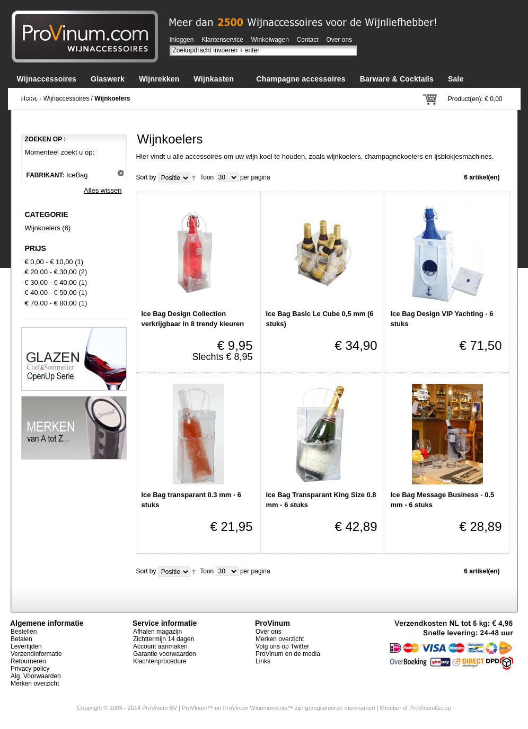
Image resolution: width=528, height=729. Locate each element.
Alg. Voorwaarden (36, 676)
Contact (308, 39)
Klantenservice (222, 39)
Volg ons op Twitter (282, 646)
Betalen (21, 639)
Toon (207, 177)
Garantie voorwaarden (164, 654)
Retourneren (28, 661)
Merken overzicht (35, 683)
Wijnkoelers (42, 228)
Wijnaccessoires (66, 98)
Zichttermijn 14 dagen (163, 639)
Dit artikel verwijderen (121, 173)
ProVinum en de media (288, 654)
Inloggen (182, 39)
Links (263, 661)
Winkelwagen (270, 39)
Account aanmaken (160, 646)
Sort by (146, 177)
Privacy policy (30, 668)
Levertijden (26, 646)
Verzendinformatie (36, 654)
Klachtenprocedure (160, 661)
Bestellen (24, 631)
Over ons (340, 39)
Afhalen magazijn (157, 631)
